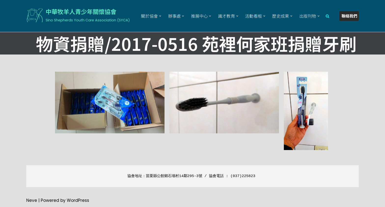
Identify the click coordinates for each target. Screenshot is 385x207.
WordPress (78, 200)
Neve (31, 200)
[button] (160, 16)
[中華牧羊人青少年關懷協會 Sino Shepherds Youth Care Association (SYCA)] (78, 15)
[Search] (327, 16)
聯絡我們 (349, 16)
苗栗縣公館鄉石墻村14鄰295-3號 (174, 176)
